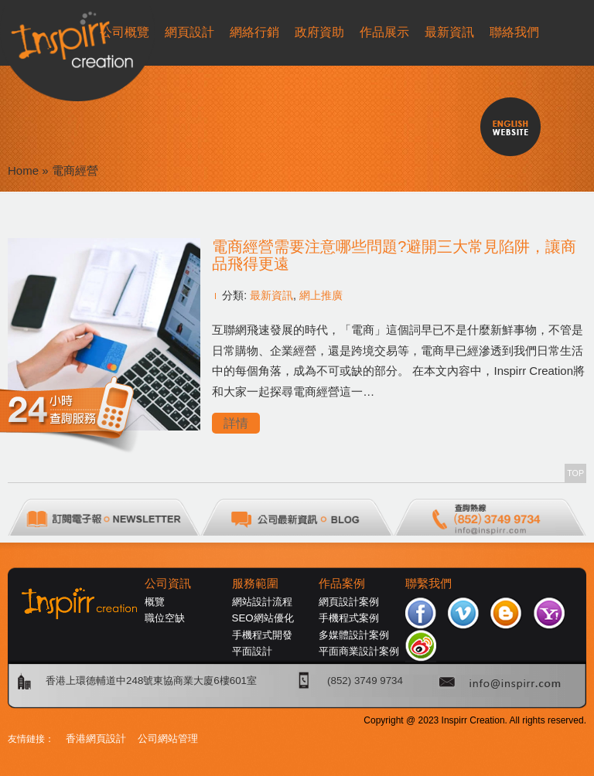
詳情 (236, 423)
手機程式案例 (349, 618)
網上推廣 (321, 295)
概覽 (155, 602)
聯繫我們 (428, 583)
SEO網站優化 (263, 618)
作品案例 (342, 583)
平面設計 (252, 651)
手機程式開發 (262, 635)
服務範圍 (255, 583)
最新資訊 (271, 295)
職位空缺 (165, 618)
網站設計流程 (262, 602)
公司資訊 (168, 583)
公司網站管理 (168, 738)
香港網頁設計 (96, 738)
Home (23, 170)
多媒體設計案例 (354, 635)
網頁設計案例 (349, 602)
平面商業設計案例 (359, 651)
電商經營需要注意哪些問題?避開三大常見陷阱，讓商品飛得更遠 (394, 255)
